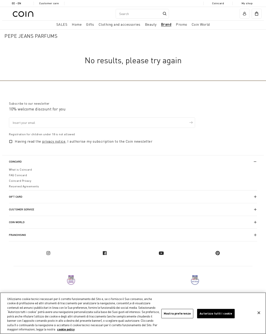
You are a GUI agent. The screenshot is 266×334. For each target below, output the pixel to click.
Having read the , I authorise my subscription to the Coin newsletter (83, 141)
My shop (247, 3)
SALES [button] (62, 24)
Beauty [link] (151, 24)
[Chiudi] (259, 313)
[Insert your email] (102, 122)
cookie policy (65, 329)
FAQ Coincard (18, 175)
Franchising (17, 235)
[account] (244, 14)
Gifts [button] (90, 24)
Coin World (17, 222)
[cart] (257, 14)
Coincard (218, 3)
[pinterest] (217, 253)
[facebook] (104, 253)
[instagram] (48, 253)
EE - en (16, 3)
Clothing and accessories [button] (119, 24)
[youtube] (161, 253)
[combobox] (142, 14)
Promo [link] (181, 24)
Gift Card (15, 196)
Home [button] (77, 24)
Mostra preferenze (177, 313)
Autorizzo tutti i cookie (216, 313)
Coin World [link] (201, 24)
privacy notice (53, 141)
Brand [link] (166, 24)
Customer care (49, 3)
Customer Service (21, 209)
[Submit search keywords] (165, 14)
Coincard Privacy (20, 180)
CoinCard (15, 161)
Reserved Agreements (24, 186)
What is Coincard (20, 169)
